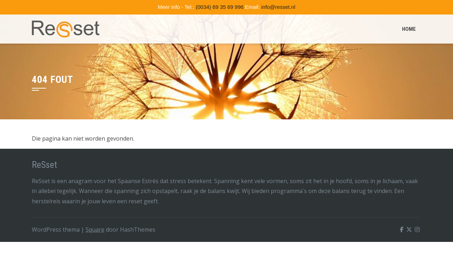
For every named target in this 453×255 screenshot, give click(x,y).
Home (409, 29)
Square (95, 229)
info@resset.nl (278, 7)
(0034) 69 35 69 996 (219, 7)
